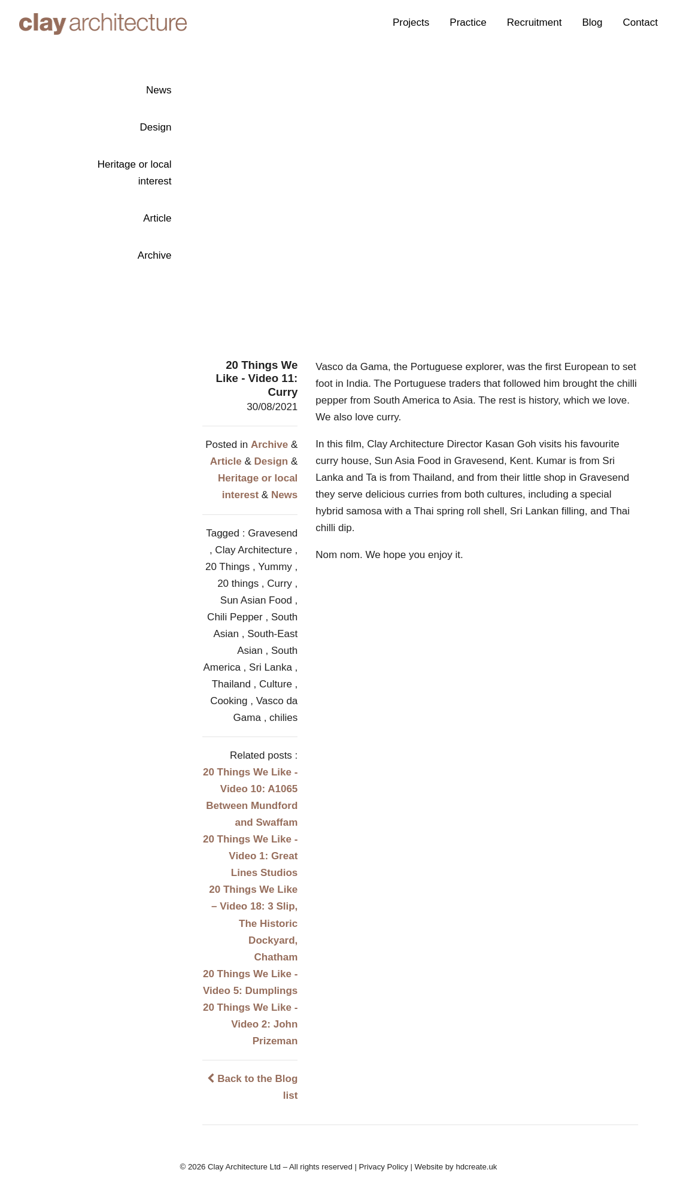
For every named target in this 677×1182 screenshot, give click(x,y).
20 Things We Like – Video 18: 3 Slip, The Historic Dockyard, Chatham (253, 923)
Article (157, 218)
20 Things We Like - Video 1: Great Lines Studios (250, 856)
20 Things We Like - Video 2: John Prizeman (250, 1024)
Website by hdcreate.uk (456, 1166)
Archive (155, 255)
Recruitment (534, 22)
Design (156, 127)
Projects (411, 22)
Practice (468, 22)
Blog (592, 22)
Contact (640, 22)
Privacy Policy (383, 1166)
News (159, 90)
